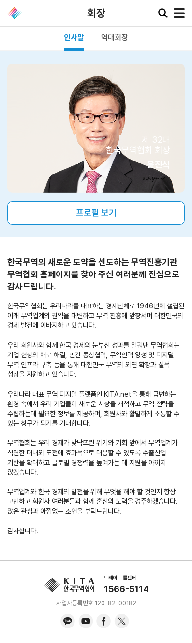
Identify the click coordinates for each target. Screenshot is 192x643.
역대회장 (114, 37)
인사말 (74, 37)
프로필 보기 (96, 213)
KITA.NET (14, 13)
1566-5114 (126, 589)
